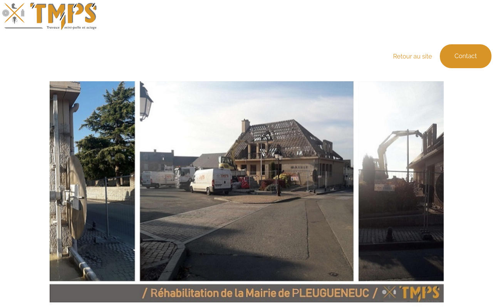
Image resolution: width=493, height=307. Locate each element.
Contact (465, 56)
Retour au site (413, 56)
